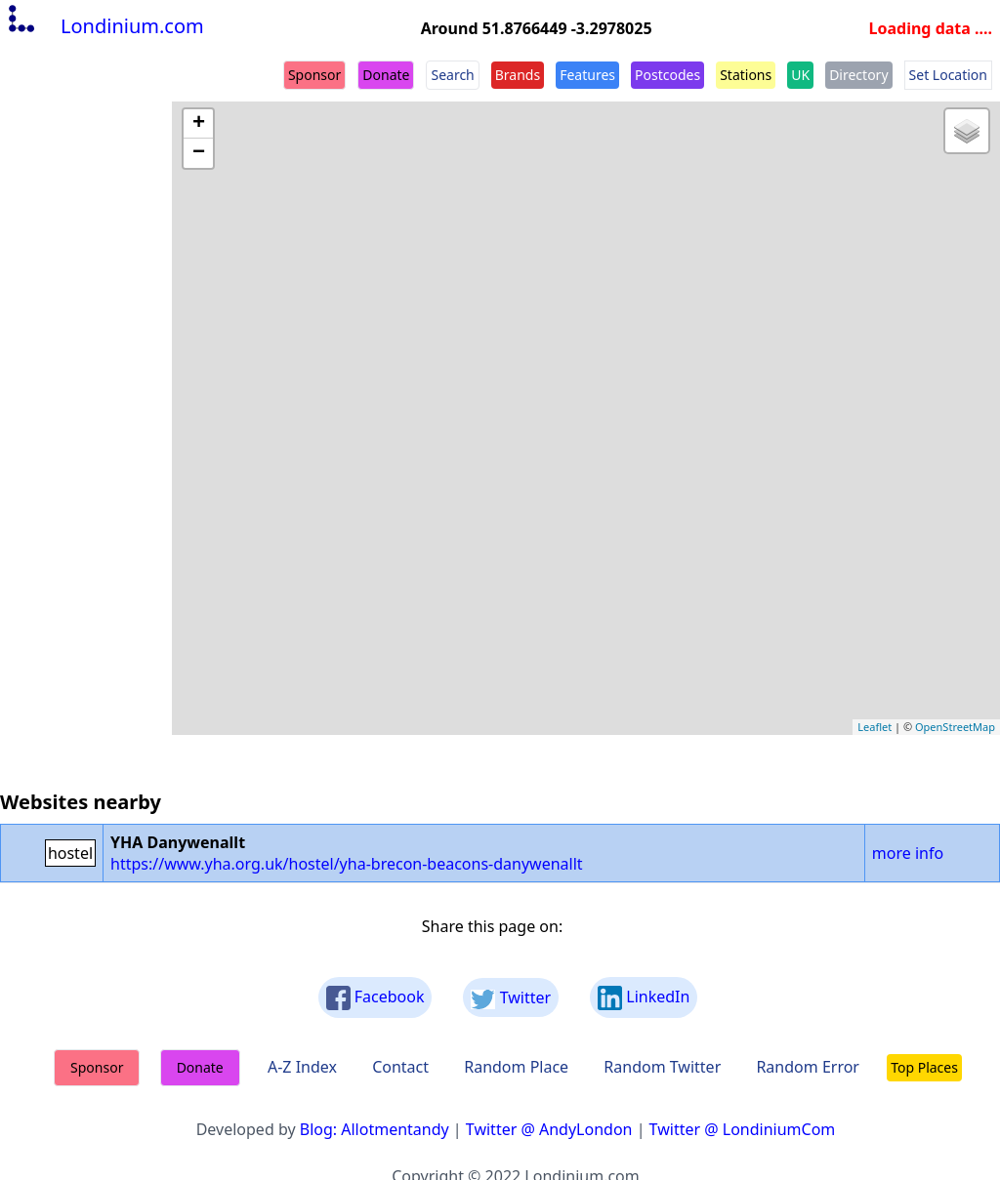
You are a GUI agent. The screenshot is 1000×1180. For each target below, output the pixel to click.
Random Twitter (662, 1067)
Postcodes (667, 74)
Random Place (516, 1067)
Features (587, 74)
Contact (400, 1067)
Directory (858, 74)
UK (800, 74)
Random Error (807, 1067)
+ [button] (198, 124)
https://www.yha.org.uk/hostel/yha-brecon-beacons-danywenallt (346, 864)
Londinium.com (104, 26)
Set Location (948, 74)
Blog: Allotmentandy (374, 1129)
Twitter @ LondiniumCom (742, 1129)
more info (907, 853)
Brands (517, 74)
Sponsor (314, 74)
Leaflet (874, 726)
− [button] (198, 153)
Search (452, 74)
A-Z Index (302, 1067)
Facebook (375, 998)
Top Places (924, 1067)
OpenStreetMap (955, 726)
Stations (745, 74)
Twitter (511, 998)
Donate (385, 74)
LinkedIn (643, 998)
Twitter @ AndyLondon (549, 1129)
